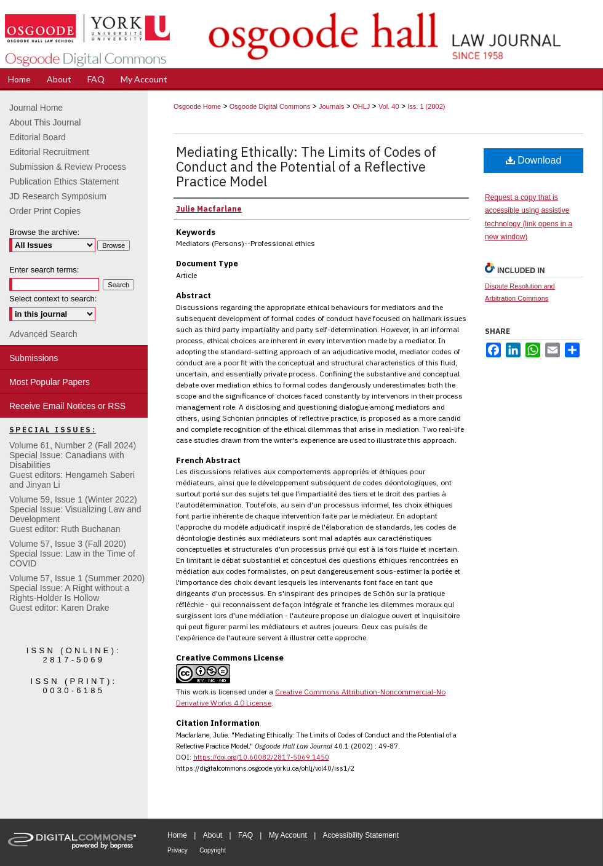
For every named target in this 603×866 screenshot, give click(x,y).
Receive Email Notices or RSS (67, 406)
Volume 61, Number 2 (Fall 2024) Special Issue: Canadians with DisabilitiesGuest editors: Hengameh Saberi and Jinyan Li (72, 465)
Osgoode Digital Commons (270, 106)
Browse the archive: (44, 232)
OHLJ (361, 106)
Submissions (33, 358)
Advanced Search (43, 334)
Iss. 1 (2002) (426, 106)
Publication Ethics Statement (64, 181)
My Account (288, 835)
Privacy (177, 850)
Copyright (212, 850)
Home (177, 835)
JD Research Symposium (57, 196)
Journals (332, 106)
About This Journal (45, 122)
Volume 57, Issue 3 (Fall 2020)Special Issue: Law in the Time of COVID (72, 553)
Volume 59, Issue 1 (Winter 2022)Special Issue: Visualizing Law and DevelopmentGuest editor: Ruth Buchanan (75, 514)
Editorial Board (37, 137)
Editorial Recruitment (49, 152)
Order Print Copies (45, 211)
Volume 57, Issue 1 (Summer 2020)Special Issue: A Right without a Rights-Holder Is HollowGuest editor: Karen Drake (77, 593)
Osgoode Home (197, 106)
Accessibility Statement (361, 835)
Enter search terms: (44, 269)
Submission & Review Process (67, 167)
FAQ (245, 835)
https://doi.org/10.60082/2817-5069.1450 (261, 757)
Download (534, 160)
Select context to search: (53, 298)
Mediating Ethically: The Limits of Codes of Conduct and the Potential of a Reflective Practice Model (306, 166)
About (212, 835)
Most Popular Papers (49, 382)
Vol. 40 (388, 106)
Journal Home (36, 108)
